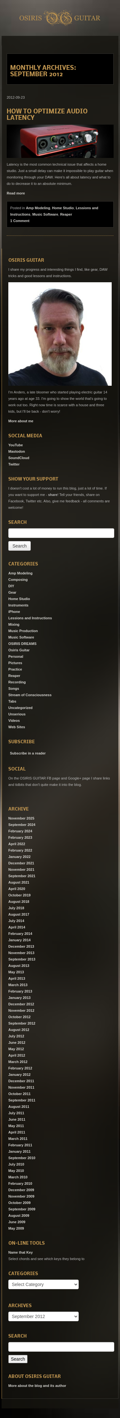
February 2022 (20, 850)
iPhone (14, 612)
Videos (14, 720)
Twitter (14, 464)
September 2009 (21, 1209)
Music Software (45, 214)
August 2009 (18, 1215)
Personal (15, 656)
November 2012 (21, 1010)
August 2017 (18, 914)
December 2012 (21, 1004)
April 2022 (16, 844)
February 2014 (20, 934)
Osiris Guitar (19, 650)
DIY (11, 586)
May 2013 (16, 972)
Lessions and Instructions (30, 618)
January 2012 (19, 1074)
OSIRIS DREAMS (22, 644)
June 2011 (16, 1119)
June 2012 (16, 1042)
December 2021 (21, 863)
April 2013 (16, 978)
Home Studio (63, 208)
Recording (17, 682)
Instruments (18, 605)
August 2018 (18, 901)
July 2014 (16, 921)
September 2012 (21, 1023)
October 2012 (19, 1017)
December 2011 (21, 1081)
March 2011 (18, 1139)
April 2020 (16, 889)
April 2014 (16, 927)
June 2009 (16, 1222)
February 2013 (20, 991)
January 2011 (19, 1151)
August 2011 (18, 1107)
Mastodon (16, 451)
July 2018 (16, 908)
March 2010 (18, 1177)
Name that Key (20, 1252)
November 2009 (21, 1196)
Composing (18, 579)
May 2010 (16, 1171)
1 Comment (19, 221)
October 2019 (19, 895)
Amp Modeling (38, 208)
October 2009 (19, 1203)
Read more (16, 193)
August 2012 (18, 1030)
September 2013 (21, 959)
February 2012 (20, 1068)
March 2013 (18, 985)
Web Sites (16, 727)
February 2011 (20, 1145)
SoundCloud (18, 458)
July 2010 (16, 1164)
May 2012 (16, 1049)
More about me (20, 421)
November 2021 (21, 869)
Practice (15, 669)
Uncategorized (20, 708)
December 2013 (21, 946)
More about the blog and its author (37, 1386)
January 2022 (19, 857)
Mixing (14, 624)
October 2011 (19, 1094)
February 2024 (20, 831)
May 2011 (16, 1126)
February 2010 (20, 1183)
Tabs (12, 701)
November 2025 (21, 818)
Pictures (15, 663)
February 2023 (20, 837)
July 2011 (16, 1113)
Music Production (23, 631)
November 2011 (21, 1087)
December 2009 (21, 1190)
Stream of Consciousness (30, 695)
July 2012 (16, 1036)
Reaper (66, 214)
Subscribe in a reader (28, 753)
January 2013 (19, 998)
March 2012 (18, 1062)
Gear (12, 592)
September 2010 (21, 1158)
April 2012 (16, 1055)
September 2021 (21, 876)
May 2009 (16, 1228)
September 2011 (21, 1100)
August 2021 (18, 882)
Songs (13, 688)
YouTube (15, 445)
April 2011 (16, 1132)
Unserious (17, 714)
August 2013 (18, 966)
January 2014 (19, 940)
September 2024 (21, 825)
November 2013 (21, 953)
